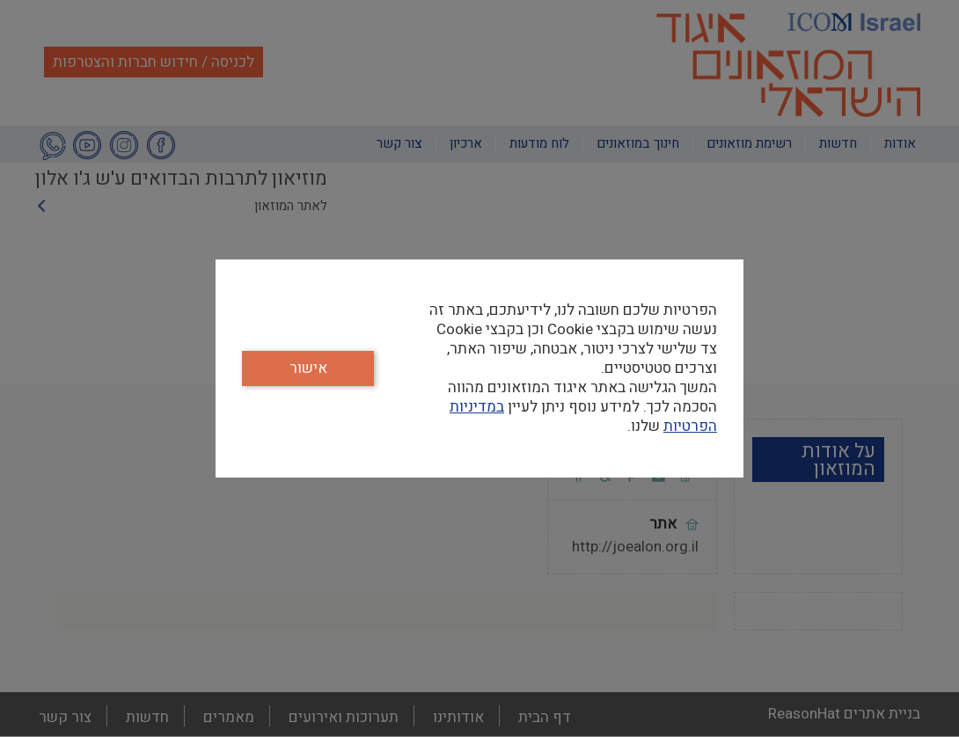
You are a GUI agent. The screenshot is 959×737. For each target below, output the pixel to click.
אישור (308, 368)
